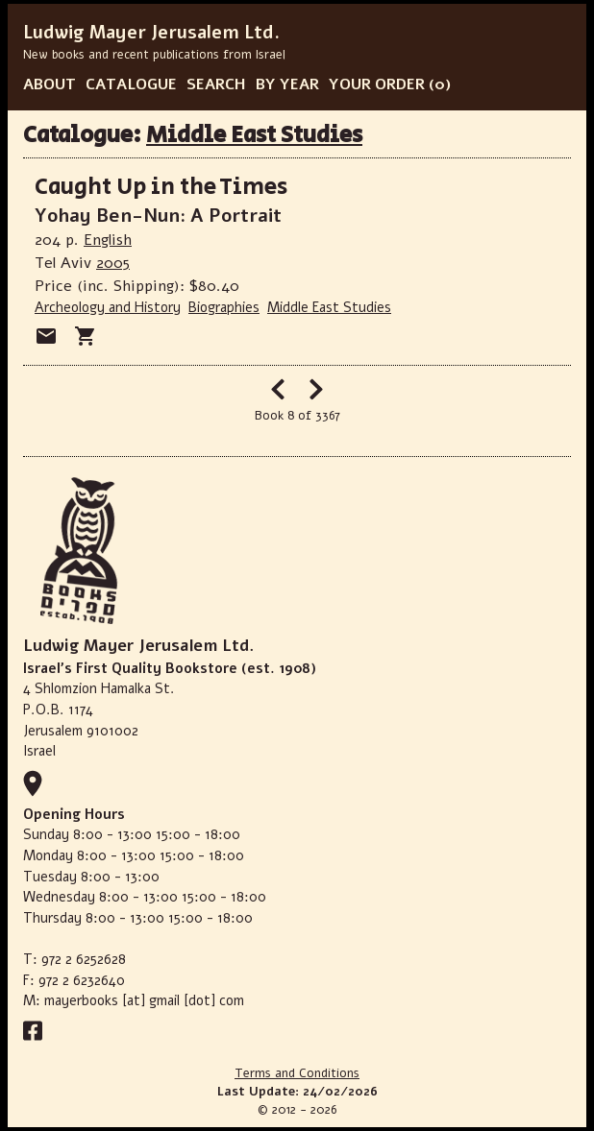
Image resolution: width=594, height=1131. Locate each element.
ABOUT (49, 84)
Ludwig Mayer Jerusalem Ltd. (151, 32)
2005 (113, 263)
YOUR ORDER (377, 84)
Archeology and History (108, 307)
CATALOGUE (131, 84)
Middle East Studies (254, 135)
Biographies (224, 307)
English (108, 240)
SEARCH (216, 84)
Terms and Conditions (297, 1073)
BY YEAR (287, 84)
